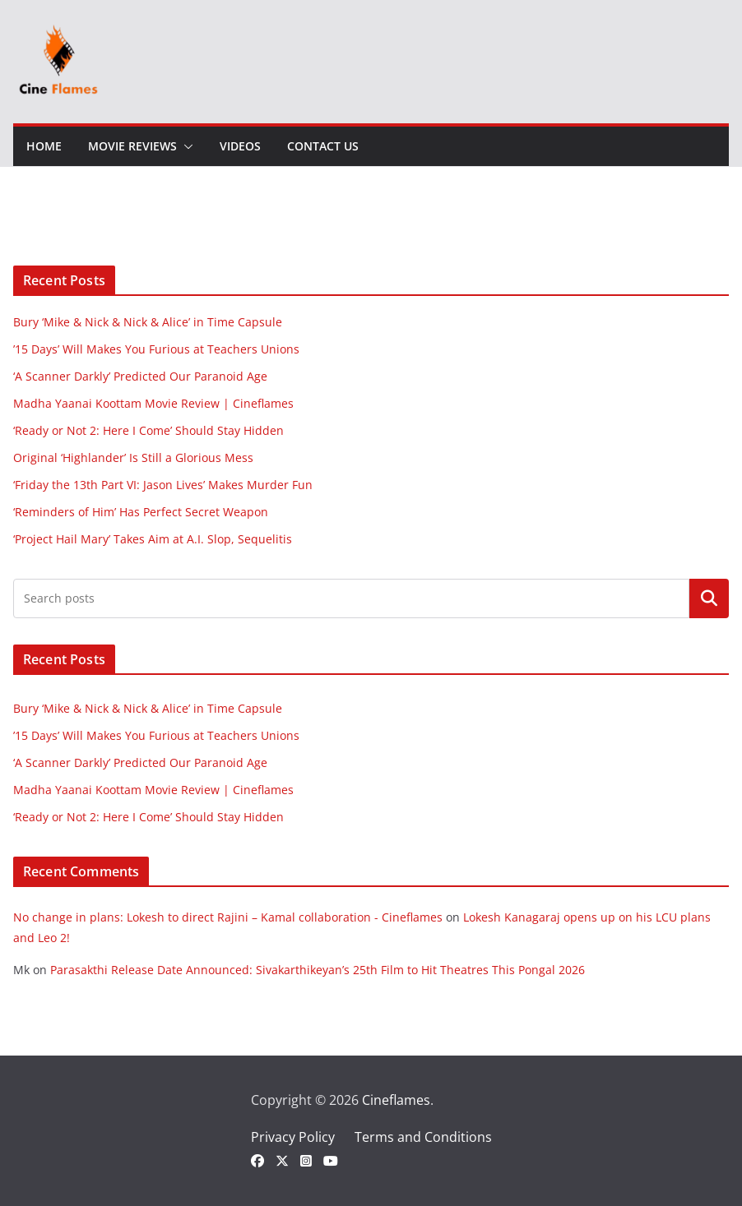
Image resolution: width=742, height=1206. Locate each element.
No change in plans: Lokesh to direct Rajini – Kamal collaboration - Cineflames (228, 917)
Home (44, 146)
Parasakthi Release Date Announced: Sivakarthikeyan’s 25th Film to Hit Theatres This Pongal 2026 (317, 969)
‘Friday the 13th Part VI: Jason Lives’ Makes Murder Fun (163, 484)
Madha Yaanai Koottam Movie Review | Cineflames (153, 403)
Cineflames (396, 1100)
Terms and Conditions (423, 1137)
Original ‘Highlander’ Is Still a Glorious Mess (133, 457)
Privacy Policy (293, 1137)
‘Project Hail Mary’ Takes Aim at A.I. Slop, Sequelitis (152, 539)
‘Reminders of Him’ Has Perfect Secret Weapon (140, 512)
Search (709, 598)
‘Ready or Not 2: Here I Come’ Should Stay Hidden (148, 430)
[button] (185, 146)
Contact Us (323, 146)
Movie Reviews (132, 146)
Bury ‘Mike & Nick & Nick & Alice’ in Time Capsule (147, 322)
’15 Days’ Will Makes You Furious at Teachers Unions (156, 349)
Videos (240, 146)
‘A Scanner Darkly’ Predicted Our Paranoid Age (140, 376)
